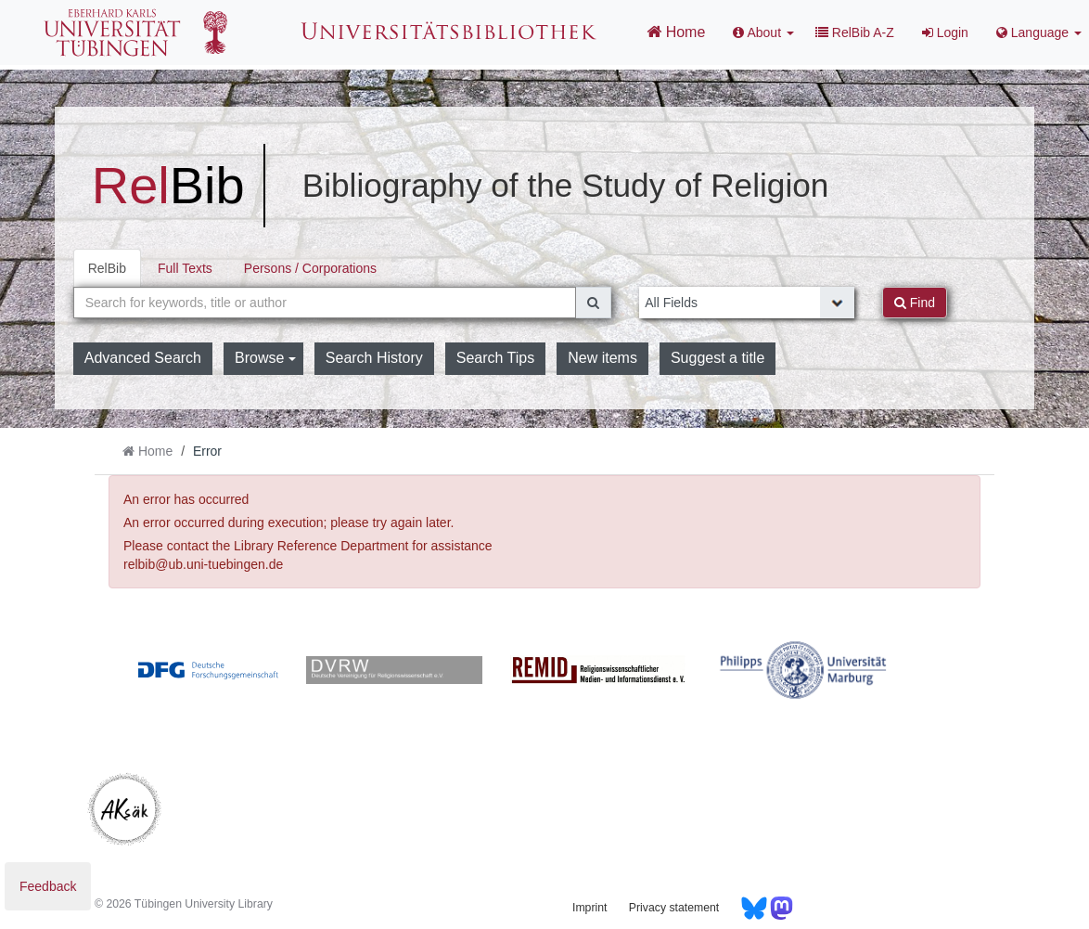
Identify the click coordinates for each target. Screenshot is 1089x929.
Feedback (47, 886)
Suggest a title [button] (717, 358)
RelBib (107, 268)
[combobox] (325, 302)
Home (676, 31)
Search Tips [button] (495, 358)
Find (914, 302)
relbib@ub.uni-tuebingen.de (203, 564)
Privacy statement (674, 907)
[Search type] (746, 302)
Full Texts (185, 268)
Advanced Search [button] (142, 358)
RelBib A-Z (854, 32)
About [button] (763, 32)
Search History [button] (374, 358)
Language (1039, 32)
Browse (265, 358)
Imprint (589, 907)
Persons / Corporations (310, 268)
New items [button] (602, 358)
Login (945, 32)
